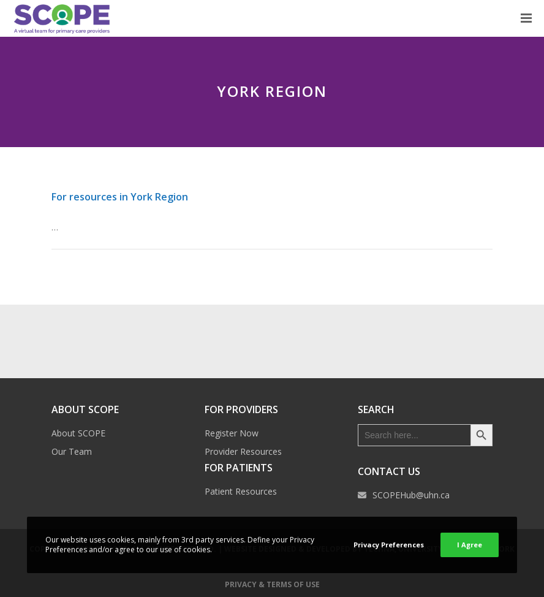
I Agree (469, 544)
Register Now (232, 433)
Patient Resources (241, 491)
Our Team (71, 451)
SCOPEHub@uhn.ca (411, 495)
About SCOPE (78, 433)
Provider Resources (243, 451)
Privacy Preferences (388, 544)
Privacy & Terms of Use (272, 584)
